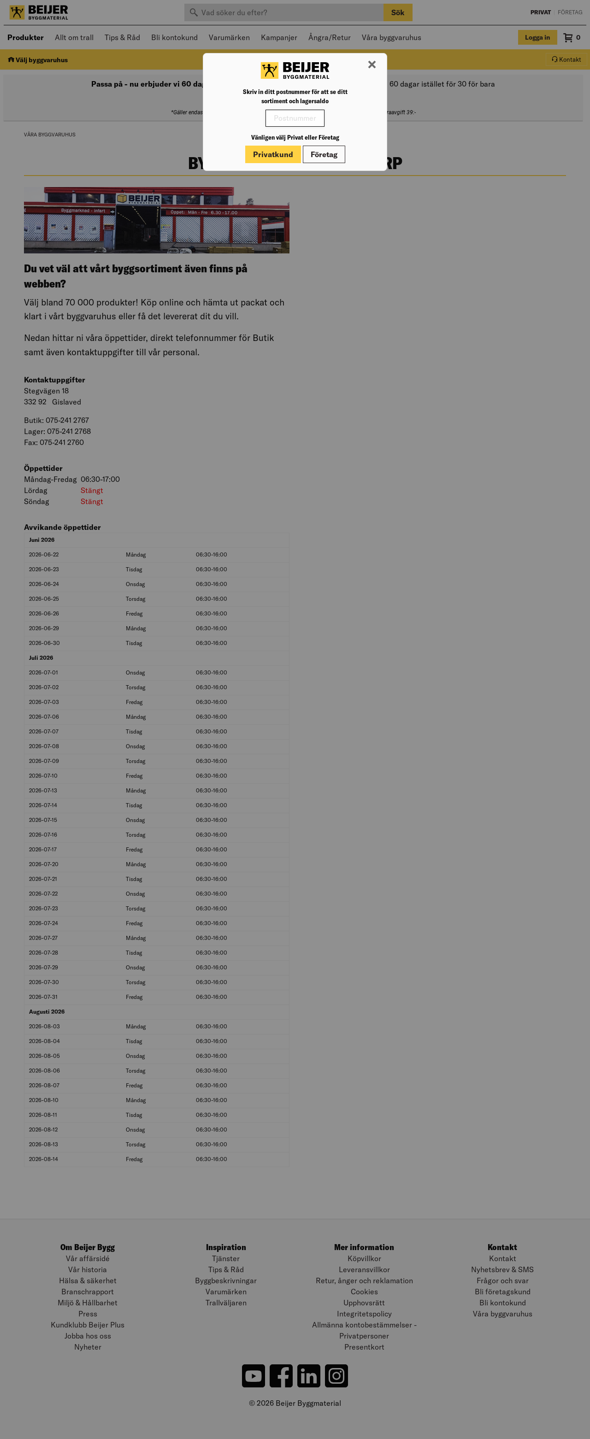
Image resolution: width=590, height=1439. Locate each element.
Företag (324, 154)
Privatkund (273, 154)
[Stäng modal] (372, 65)
